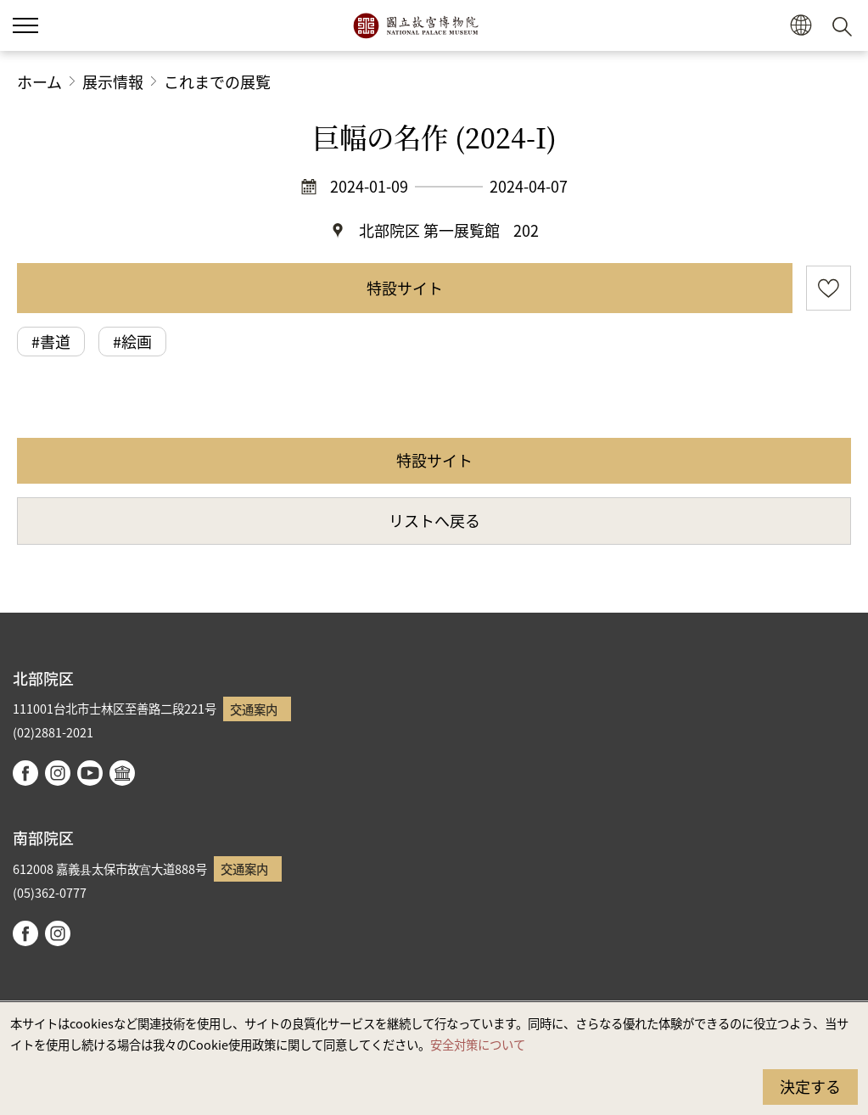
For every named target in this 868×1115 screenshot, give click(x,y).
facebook (25, 773)
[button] (800, 26)
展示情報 (112, 81)
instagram (57, 773)
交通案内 (253, 709)
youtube (90, 773)
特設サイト (405, 288)
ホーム (39, 81)
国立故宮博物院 (415, 25)
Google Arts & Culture (122, 773)
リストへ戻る (434, 520)
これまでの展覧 (217, 81)
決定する (810, 1086)
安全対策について (477, 1044)
